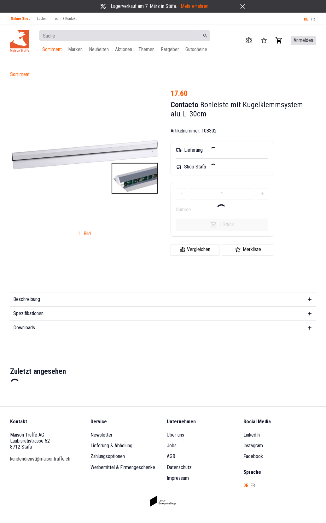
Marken (75, 49)
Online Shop (21, 18)
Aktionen (123, 49)
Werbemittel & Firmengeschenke (122, 467)
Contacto (184, 104)
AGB (171, 456)
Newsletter (101, 435)
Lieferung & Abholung (111, 446)
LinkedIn (251, 435)
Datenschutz (179, 467)
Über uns (175, 435)
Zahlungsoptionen (107, 456)
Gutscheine (196, 49)
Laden (42, 18)
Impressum (178, 478)
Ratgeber (170, 49)
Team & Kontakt (65, 18)
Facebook (253, 456)
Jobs (172, 446)
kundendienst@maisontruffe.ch (40, 459)
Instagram (253, 446)
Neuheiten (99, 49)
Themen (146, 49)
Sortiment (52, 49)
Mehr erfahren (194, 6)
